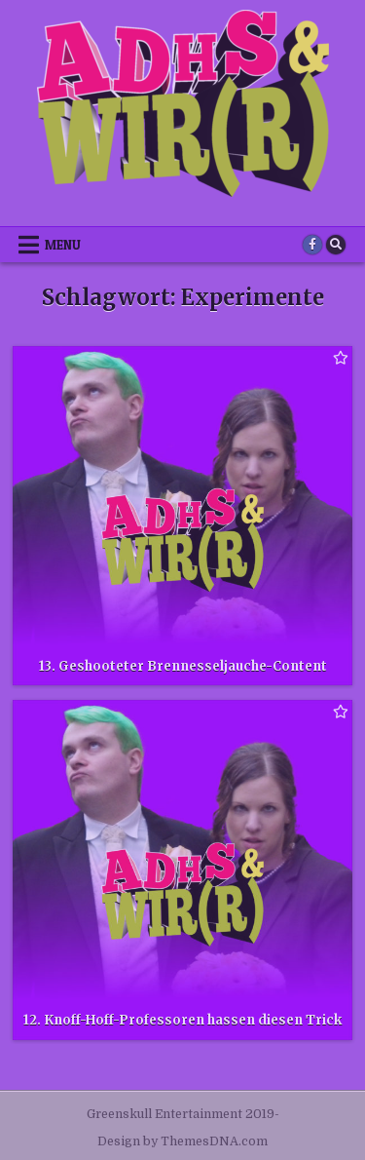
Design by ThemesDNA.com (182, 1141)
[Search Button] (336, 244)
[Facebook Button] (312, 244)
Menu (63, 244)
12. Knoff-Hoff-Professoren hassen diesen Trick (182, 1020)
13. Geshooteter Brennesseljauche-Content (183, 666)
